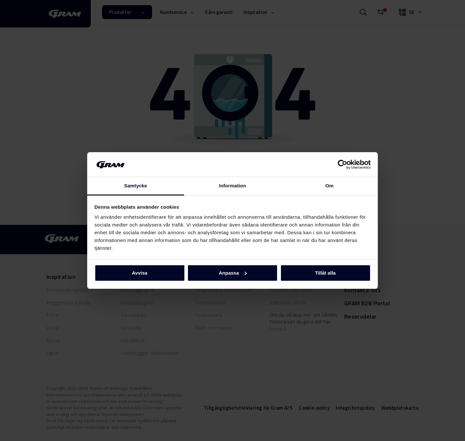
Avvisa (140, 273)
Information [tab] (232, 185)
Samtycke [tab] (135, 185)
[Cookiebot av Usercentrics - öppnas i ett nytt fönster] (342, 164)
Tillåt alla (325, 273)
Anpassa (233, 273)
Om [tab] (329, 185)
